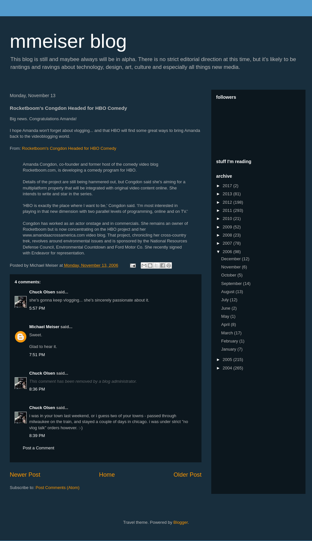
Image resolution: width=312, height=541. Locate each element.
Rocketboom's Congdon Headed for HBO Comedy (69, 148)
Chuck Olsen (42, 292)
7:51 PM (37, 354)
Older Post (188, 474)
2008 (228, 235)
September (232, 283)
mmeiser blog (68, 41)
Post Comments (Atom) (58, 487)
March (227, 332)
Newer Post (25, 474)
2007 (228, 243)
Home (107, 474)
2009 (228, 227)
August (228, 291)
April (226, 324)
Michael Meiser (44, 326)
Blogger (181, 522)
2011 (228, 210)
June (226, 308)
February (230, 341)
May (225, 316)
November (231, 266)
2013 (228, 193)
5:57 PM (37, 308)
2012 (228, 202)
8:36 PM (37, 389)
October (229, 275)
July (225, 299)
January (229, 349)
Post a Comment (38, 447)
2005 (228, 359)
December (231, 258)
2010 (228, 218)
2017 (228, 185)
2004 (228, 368)
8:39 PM (37, 435)
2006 (228, 251)
